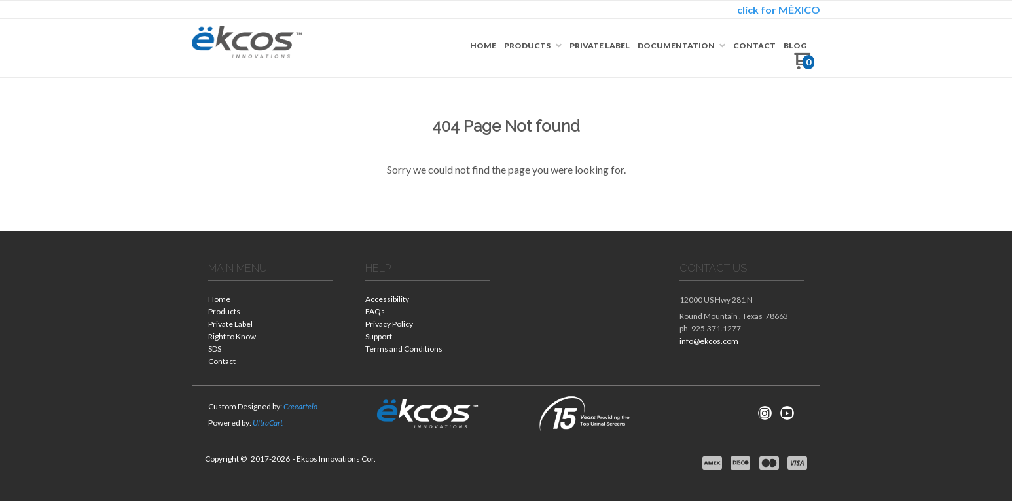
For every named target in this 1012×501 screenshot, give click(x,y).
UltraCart (268, 423)
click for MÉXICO (778, 9)
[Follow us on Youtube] (787, 413)
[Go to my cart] (804, 65)
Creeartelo (300, 406)
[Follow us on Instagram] (764, 413)
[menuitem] (483, 46)
